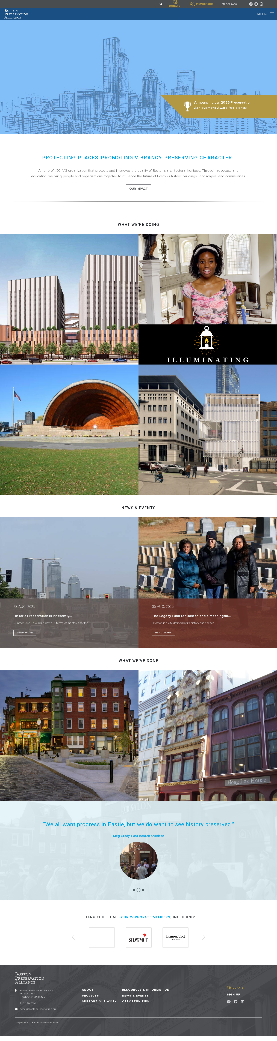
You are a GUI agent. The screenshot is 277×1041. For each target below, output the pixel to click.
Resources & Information (145, 995)
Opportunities (135, 1006)
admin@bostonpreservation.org (38, 1014)
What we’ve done (138, 667)
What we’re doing (138, 231)
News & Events (135, 1001)
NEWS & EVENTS (138, 514)
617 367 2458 (229, 4)
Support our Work (99, 1006)
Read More (25, 639)
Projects (90, 1001)
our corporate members (146, 924)
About (88, 995)
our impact (138, 195)
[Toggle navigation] (262, 16)
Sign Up (233, 999)
